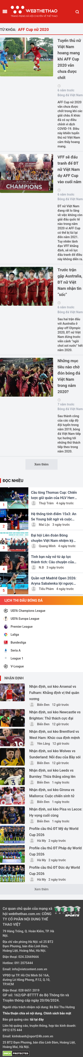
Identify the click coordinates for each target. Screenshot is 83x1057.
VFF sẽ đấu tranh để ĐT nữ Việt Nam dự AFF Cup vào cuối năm (69, 169)
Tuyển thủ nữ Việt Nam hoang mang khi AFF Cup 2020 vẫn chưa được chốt (69, 59)
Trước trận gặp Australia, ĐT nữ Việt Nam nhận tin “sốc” (70, 282)
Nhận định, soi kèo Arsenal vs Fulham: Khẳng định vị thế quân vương (54, 692)
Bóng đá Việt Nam (70, 95)
